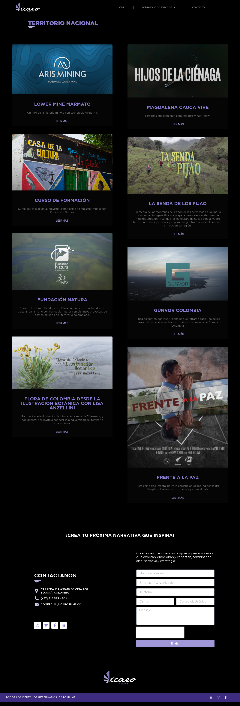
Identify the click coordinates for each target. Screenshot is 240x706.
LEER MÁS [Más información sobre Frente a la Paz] (178, 501)
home (121, 7)
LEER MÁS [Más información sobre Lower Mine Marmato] (62, 125)
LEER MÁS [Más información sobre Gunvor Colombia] (178, 338)
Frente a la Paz (178, 481)
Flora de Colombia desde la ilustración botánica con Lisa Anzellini (62, 406)
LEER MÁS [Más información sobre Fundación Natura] (62, 327)
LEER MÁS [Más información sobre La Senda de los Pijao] (178, 238)
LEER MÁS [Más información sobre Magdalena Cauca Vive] (178, 128)
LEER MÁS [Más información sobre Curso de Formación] (62, 224)
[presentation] (160, 636)
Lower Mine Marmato (62, 108)
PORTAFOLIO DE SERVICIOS (158, 7)
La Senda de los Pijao (178, 207)
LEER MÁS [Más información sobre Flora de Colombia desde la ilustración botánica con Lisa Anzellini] (62, 435)
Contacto (198, 7)
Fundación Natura (62, 303)
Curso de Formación (62, 204)
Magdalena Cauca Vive (178, 111)
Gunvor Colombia (178, 314)
